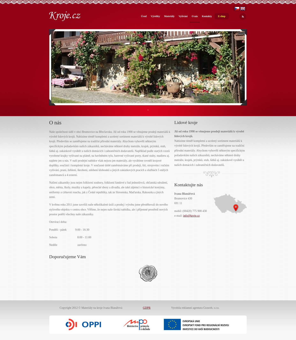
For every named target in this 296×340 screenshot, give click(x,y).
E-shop (221, 16)
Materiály (169, 16)
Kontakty (207, 16)
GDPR (146, 307)
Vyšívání (183, 16)
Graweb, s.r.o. (211, 307)
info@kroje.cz (191, 215)
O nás (195, 16)
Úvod (144, 16)
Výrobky (155, 16)
